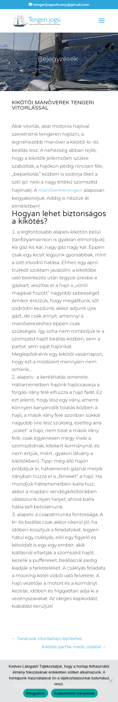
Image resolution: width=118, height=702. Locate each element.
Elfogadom (35, 693)
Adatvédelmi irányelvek (74, 693)
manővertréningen (60, 190)
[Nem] (111, 680)
